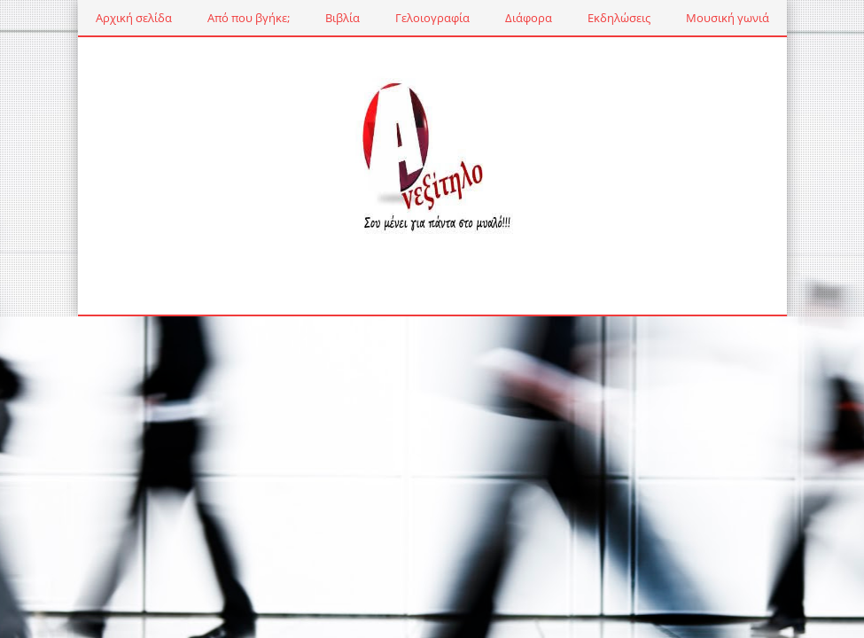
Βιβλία (342, 18)
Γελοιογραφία (432, 18)
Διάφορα (528, 18)
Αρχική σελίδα (134, 18)
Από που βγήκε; (248, 18)
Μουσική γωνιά (727, 18)
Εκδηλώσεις (619, 18)
